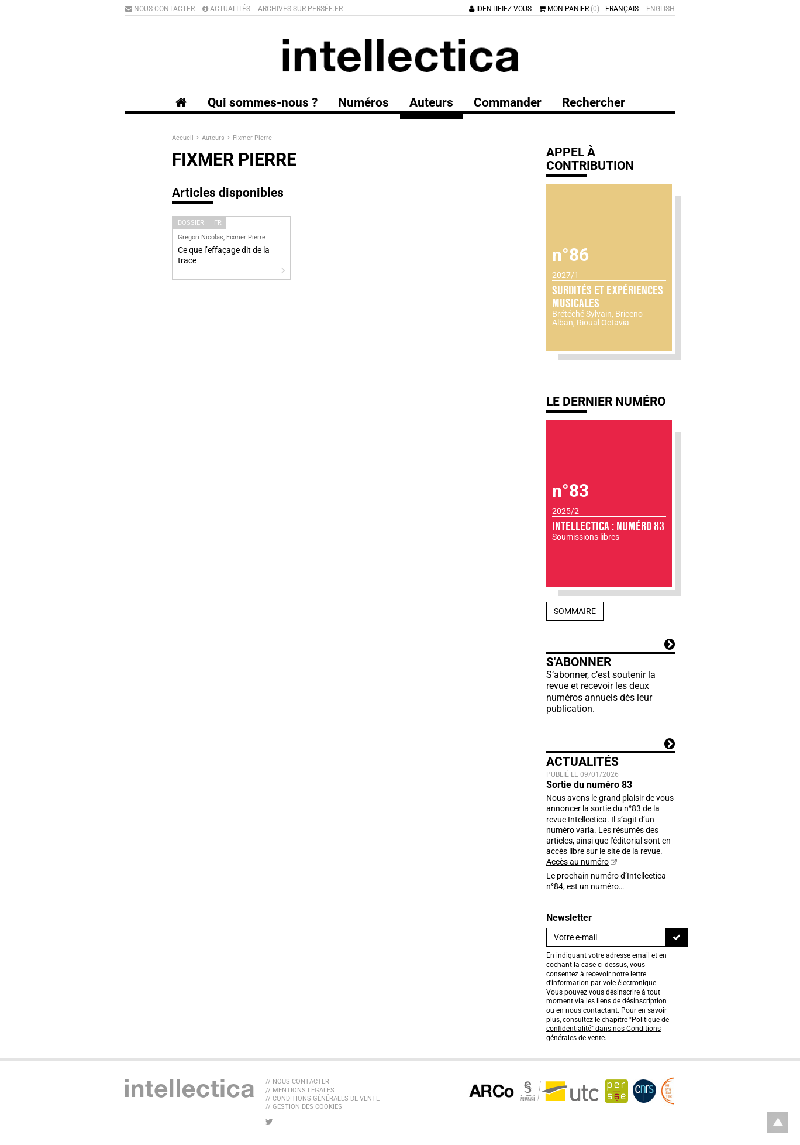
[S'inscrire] (676, 937)
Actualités (226, 9)
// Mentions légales (300, 1090)
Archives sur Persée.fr (300, 9)
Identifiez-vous (500, 9)
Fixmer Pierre (252, 138)
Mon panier (569, 9)
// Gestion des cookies (303, 1106)
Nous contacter (160, 9)
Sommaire (575, 611)
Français (622, 9)
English (660, 9)
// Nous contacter (297, 1081)
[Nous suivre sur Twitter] (269, 1121)
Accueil (183, 138)
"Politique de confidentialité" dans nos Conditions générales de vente (607, 1029)
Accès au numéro (577, 861)
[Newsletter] (605, 937)
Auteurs (214, 138)
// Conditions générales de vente (322, 1098)
